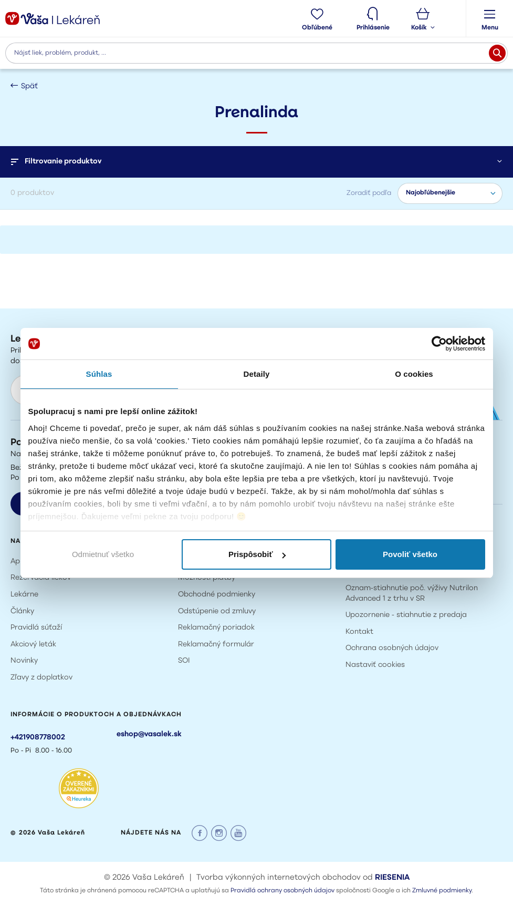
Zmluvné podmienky (442, 891)
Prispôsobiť (257, 554)
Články (22, 611)
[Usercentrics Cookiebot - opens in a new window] (439, 344)
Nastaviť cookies (375, 665)
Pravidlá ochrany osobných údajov (282, 891)
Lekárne (24, 595)
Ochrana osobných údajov (392, 648)
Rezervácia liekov (41, 578)
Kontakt (359, 632)
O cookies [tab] (414, 373)
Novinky (24, 661)
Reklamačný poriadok (216, 628)
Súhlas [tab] (99, 373)
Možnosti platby (206, 578)
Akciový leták (33, 644)
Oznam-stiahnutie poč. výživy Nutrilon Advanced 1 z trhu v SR (412, 593)
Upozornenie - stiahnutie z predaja (406, 615)
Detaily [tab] (257, 373)
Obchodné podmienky (216, 595)
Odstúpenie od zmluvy (217, 611)
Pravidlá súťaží (36, 628)
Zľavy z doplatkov (41, 678)
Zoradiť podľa (369, 193)
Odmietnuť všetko (103, 554)
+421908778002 (38, 738)
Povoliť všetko (410, 554)
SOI (184, 661)
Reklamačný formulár (216, 644)
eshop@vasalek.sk (149, 734)
